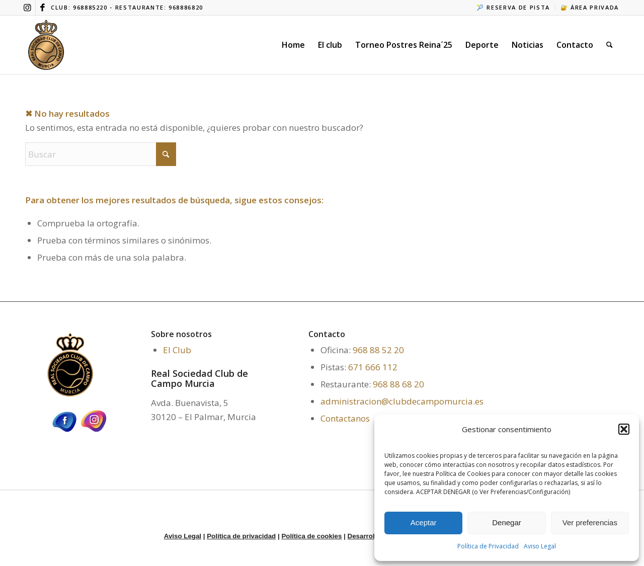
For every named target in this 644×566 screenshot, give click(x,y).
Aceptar (424, 522)
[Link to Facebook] (43, 7)
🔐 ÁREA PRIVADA (589, 7)
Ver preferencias (589, 522)
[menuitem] (513, 7)
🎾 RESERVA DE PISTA (513, 7)
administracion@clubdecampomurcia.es (402, 401)
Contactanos (345, 418)
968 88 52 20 (378, 350)
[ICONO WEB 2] (46, 45)
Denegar (506, 522)
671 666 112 (372, 367)
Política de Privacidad (488, 546)
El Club (177, 350)
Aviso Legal (540, 546)
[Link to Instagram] (28, 7)
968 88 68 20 (398, 384)
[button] (624, 429)
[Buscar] (609, 45)
